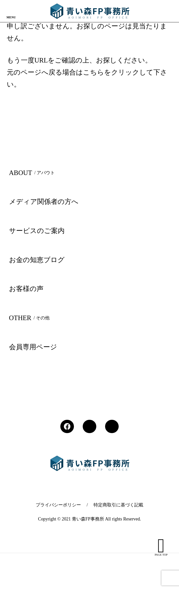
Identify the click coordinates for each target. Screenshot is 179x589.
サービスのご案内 (37, 230)
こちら (93, 72)
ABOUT (33, 172)
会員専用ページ (33, 347)
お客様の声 (26, 288)
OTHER (30, 318)
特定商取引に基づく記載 (118, 504)
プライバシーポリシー (58, 504)
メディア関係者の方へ (43, 201)
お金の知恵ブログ (37, 260)
